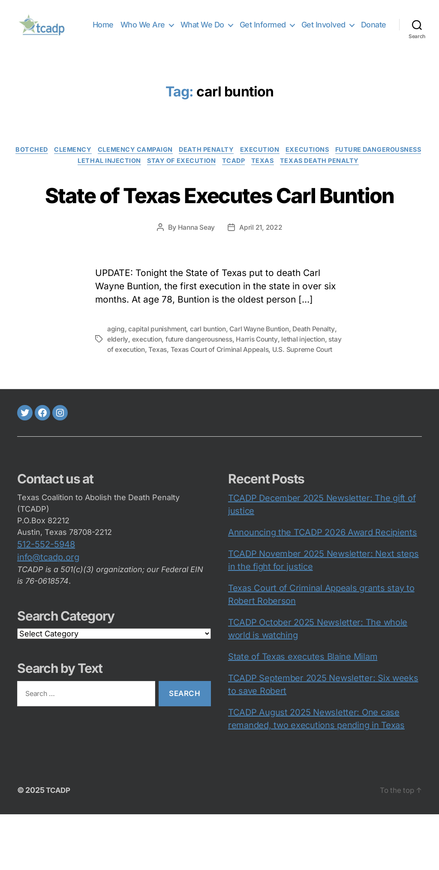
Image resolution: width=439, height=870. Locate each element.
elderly (144, 384)
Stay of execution (228, 175)
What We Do (234, 24)
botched (70, 162)
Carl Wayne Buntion (265, 374)
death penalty (256, 162)
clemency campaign (180, 162)
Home (135, 24)
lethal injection (152, 175)
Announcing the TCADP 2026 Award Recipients (322, 588)
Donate (373, 36)
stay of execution (165, 394)
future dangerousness (227, 384)
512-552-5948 (46, 600)
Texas (316, 175)
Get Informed (295, 24)
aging (116, 374)
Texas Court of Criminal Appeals (268, 394)
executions (363, 162)
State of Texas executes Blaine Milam (302, 712)
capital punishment (159, 374)
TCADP (285, 175)
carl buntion (211, 374)
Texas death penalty (377, 175)
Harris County (288, 384)
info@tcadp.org (48, 613)
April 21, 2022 (261, 272)
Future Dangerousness (66, 175)
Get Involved (356, 24)
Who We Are (175, 24)
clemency (114, 162)
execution (312, 162)
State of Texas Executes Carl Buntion (219, 223)
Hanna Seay (196, 272)
